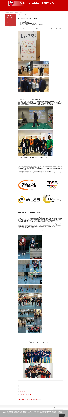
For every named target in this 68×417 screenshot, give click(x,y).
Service (32, 8)
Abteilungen (27, 8)
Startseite (16, 8)
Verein (22, 8)
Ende (39, 399)
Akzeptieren (61, 415)
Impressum (51, 8)
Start (19, 399)
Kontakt (7, 22)
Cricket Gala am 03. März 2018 (25, 386)
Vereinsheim (45, 8)
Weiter (36, 399)
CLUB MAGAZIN (38, 8)
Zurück (23, 399)
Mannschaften (8, 24)
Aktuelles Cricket (9, 17)
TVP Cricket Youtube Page (24, 391)
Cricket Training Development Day (25, 394)
